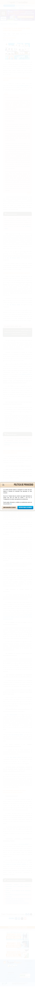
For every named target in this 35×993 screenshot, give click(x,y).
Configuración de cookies (9, 507)
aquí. (11, 503)
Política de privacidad (23, 484)
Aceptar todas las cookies (25, 507)
